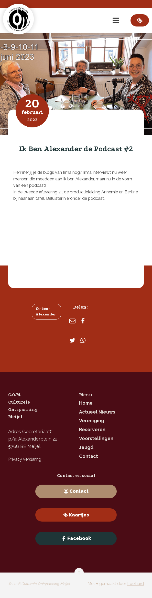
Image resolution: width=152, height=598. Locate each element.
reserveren (92, 429)
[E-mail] (72, 321)
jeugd (86, 447)
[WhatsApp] (83, 340)
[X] (72, 340)
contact (88, 456)
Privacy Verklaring (24, 459)
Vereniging (91, 420)
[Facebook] (83, 321)
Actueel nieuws (97, 412)
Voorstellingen (96, 438)
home (86, 403)
